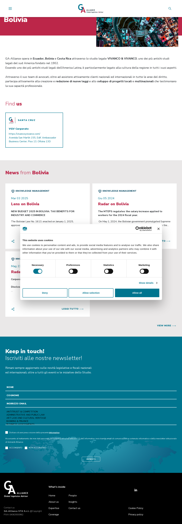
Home (52, 495)
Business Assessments (91, 424)
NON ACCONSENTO (36, 447)
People (73, 495)
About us (54, 502)
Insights (73, 502)
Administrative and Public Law (91, 414)
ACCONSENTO (13, 447)
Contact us (9, 507)
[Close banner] (158, 229)
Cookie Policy (135, 508)
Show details (146, 282)
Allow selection (91, 292)
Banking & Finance (91, 421)
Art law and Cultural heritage (91, 418)
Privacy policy (135, 514)
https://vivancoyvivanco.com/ (24, 134)
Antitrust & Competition (91, 411)
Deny (45, 292)
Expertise (54, 508)
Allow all (137, 292)
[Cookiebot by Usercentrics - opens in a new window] (138, 228)
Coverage (54, 514)
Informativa (54, 432)
